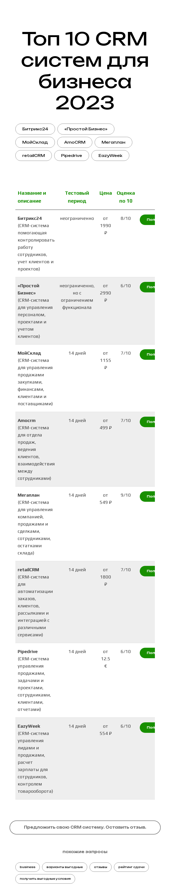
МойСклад (35, 142)
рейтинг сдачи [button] (131, 867)
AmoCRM (74, 142)
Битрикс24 (35, 129)
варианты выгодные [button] (65, 867)
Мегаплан (113, 142)
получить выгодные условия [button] (45, 878)
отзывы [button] (100, 867)
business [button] (27, 867)
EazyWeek (110, 155)
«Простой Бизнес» (85, 129)
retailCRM (33, 155)
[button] (85, 827)
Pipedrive (71, 155)
